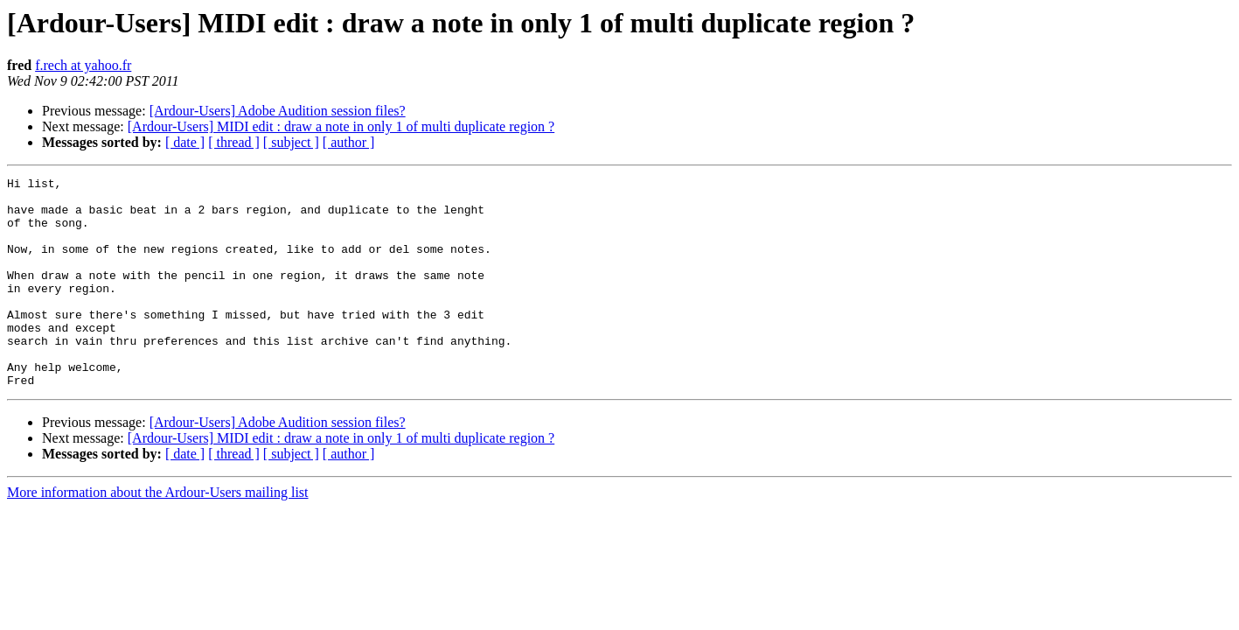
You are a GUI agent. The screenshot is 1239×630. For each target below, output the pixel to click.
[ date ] (185, 142)
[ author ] (349, 142)
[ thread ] (234, 142)
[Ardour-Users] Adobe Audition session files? (278, 110)
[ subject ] (291, 142)
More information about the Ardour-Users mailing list (158, 534)
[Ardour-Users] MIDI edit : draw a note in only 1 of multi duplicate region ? (341, 126)
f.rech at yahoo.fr (83, 65)
